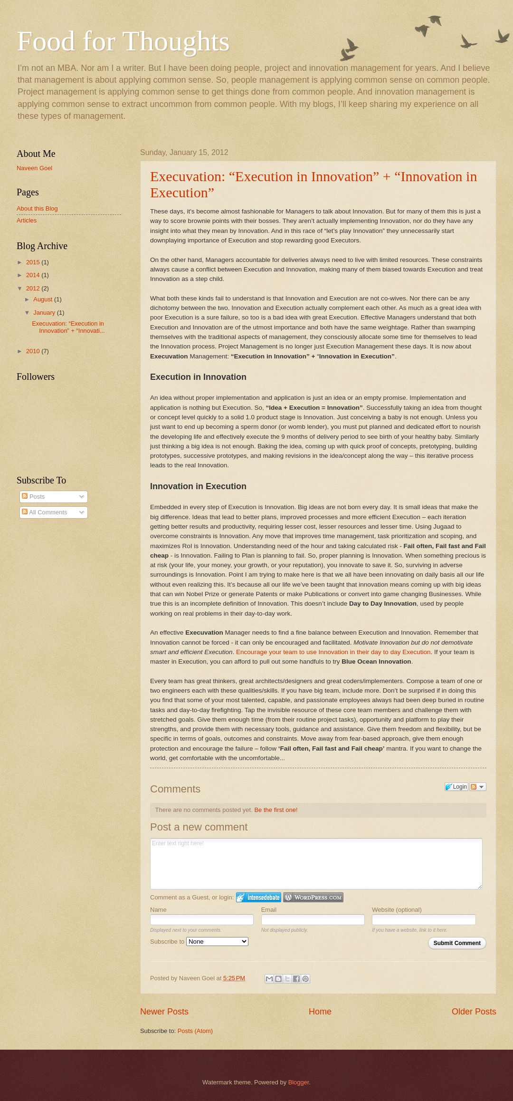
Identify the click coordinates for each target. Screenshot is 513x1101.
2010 (33, 351)
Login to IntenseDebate (258, 897)
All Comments (44, 512)
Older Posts (474, 1011)
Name (158, 909)
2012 (33, 288)
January (45, 312)
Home (320, 1011)
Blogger (298, 1082)
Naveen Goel (34, 168)
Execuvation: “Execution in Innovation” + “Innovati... (68, 327)
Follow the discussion (477, 786)
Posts (33, 496)
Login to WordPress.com (313, 897)
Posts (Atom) (195, 1030)
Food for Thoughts (123, 41)
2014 (33, 275)
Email (269, 909)
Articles (27, 220)
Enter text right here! (316, 863)
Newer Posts (164, 1011)
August (43, 299)
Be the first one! (275, 809)
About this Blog (37, 208)
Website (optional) (397, 909)
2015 (33, 262)
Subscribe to (199, 941)
